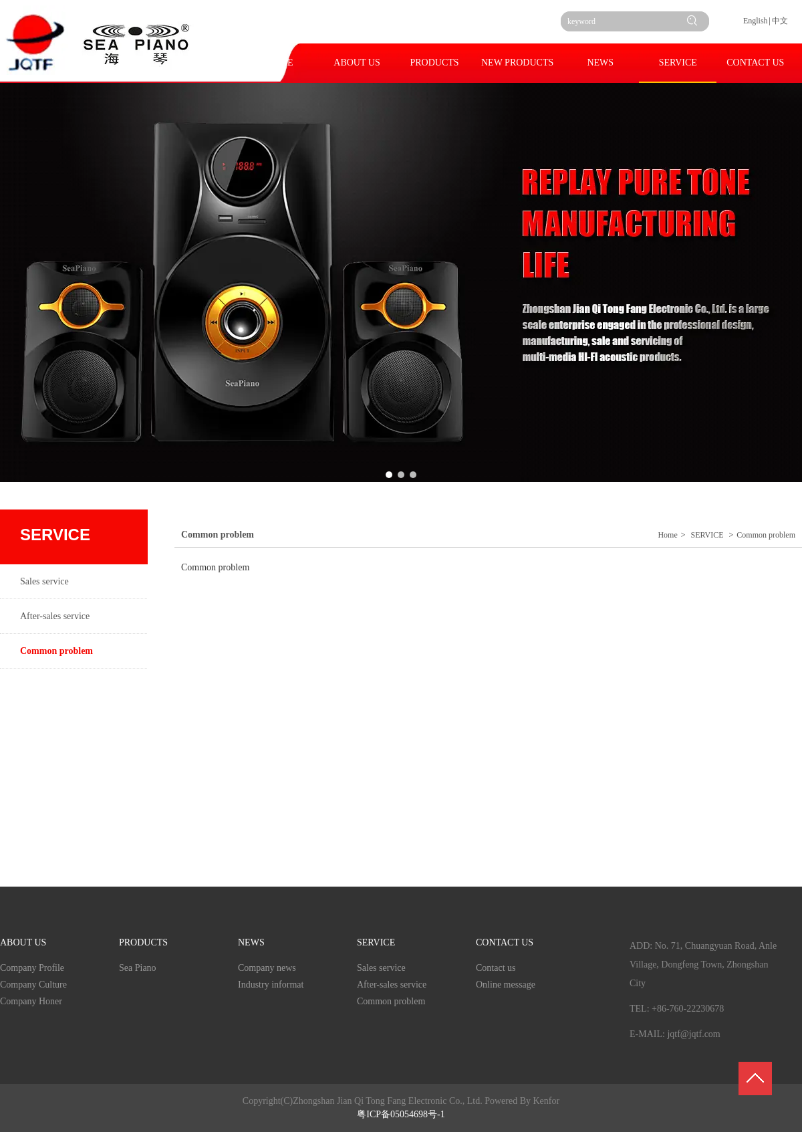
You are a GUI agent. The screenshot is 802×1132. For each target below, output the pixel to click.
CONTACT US (504, 942)
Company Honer (31, 1001)
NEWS (251, 942)
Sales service (381, 968)
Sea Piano (137, 968)
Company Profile (32, 968)
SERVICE (707, 535)
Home (667, 535)
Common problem (766, 535)
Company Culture (33, 985)
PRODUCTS (143, 942)
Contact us (496, 968)
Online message (505, 985)
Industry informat (270, 985)
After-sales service (391, 985)
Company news (267, 968)
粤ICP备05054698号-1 (400, 1114)
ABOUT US (23, 942)
